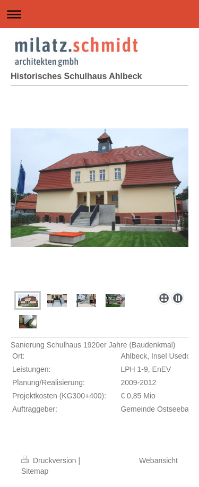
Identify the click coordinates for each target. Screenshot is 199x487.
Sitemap (34, 471)
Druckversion (49, 460)
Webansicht (158, 460)
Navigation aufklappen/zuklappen (99, 14)
